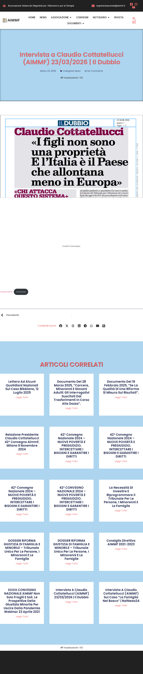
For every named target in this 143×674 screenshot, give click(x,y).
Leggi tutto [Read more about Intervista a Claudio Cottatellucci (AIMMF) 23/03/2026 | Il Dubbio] (71, 602)
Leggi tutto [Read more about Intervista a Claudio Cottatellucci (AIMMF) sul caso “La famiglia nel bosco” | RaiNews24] (121, 605)
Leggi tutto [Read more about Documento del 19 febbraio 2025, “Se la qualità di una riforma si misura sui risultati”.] (121, 397)
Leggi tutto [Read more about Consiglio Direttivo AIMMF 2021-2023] (121, 549)
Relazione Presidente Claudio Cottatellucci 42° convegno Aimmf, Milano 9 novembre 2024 (22, 441)
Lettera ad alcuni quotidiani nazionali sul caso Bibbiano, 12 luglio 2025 (22, 387)
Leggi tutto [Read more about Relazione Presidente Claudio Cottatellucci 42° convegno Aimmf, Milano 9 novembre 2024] (22, 454)
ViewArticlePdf (6, 292)
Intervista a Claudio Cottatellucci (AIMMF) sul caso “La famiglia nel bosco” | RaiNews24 (121, 595)
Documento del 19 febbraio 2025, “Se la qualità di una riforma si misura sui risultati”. (121, 387)
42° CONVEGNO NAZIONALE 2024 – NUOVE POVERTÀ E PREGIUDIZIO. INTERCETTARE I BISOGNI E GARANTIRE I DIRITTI (71, 499)
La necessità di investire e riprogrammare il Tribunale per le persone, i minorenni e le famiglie (121, 497)
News (78, 71)
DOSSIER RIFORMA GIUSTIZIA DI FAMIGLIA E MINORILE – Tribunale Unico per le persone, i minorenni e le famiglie (22, 550)
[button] (60, 325)
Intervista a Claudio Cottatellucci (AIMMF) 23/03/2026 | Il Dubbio (71, 593)
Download (21, 292)
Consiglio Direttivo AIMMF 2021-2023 (121, 542)
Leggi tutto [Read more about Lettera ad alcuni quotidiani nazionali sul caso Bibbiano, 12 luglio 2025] (22, 397)
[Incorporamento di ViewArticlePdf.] (71, 246)
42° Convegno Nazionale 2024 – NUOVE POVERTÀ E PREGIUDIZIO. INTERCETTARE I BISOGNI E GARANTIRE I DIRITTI (71, 445)
